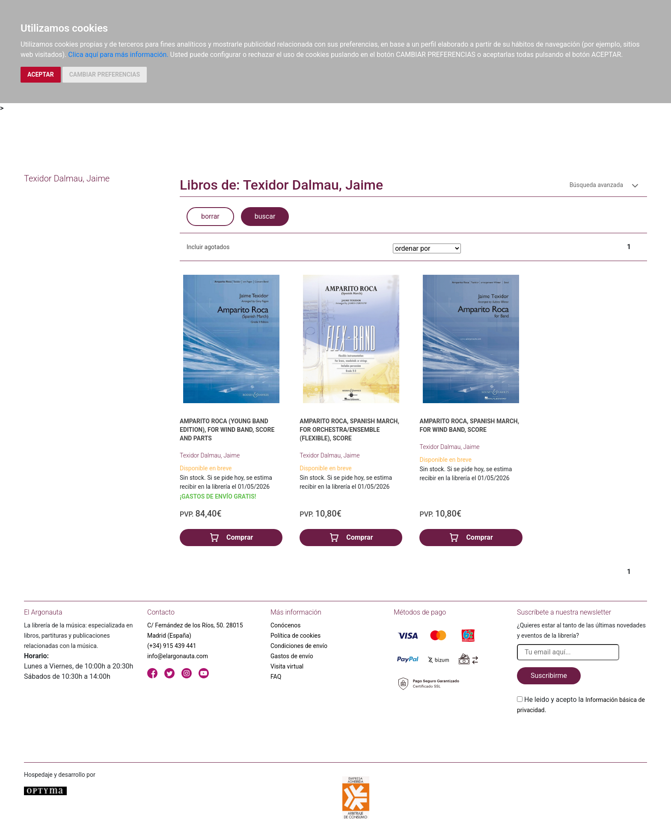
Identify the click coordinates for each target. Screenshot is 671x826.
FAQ (275, 676)
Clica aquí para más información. (118, 55)
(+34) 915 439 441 (171, 645)
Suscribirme (549, 675)
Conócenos (285, 625)
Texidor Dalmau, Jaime (210, 455)
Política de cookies (295, 635)
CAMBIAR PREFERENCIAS (104, 74)
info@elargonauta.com (177, 656)
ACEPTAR (40, 74)
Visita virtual (286, 666)
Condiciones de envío (298, 645)
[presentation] (582, 735)
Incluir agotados (208, 247)
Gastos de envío (291, 656)
